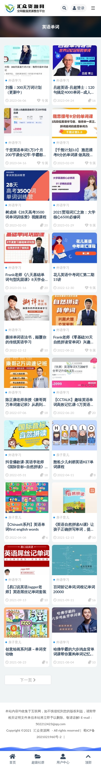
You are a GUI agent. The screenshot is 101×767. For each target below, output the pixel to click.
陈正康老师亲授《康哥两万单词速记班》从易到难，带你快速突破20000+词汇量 (25, 406)
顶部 (88, 759)
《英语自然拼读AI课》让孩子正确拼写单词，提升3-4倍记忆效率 (73, 529)
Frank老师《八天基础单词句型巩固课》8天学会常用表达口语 (25, 279)
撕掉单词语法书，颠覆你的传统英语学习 (25, 339)
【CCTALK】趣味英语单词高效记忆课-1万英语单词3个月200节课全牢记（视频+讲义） (73, 406)
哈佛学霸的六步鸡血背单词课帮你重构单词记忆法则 (73, 654)
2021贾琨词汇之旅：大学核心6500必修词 (74, 214)
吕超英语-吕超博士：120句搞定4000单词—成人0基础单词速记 (74, 92)
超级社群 (38, 759)
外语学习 (13, 80)
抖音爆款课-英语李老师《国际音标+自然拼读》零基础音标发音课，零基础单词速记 (25, 469)
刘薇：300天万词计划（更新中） (23, 89)
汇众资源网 (41, 730)
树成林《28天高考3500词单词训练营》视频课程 (25, 214)
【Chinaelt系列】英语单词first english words (25, 526)
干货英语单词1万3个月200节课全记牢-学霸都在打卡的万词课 (26, 155)
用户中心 (63, 759)
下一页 (28, 679)
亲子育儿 (61, 455)
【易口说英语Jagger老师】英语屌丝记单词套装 (25, 589)
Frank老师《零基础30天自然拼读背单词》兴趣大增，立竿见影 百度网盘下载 (74, 344)
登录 (79, 8)
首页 (12, 759)
